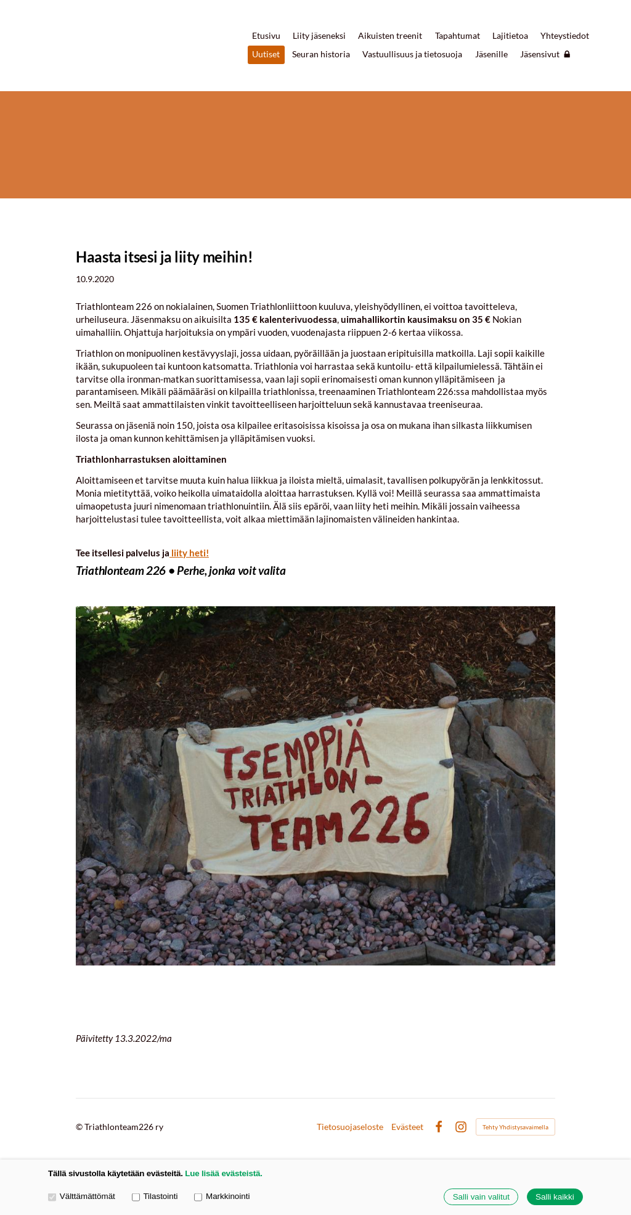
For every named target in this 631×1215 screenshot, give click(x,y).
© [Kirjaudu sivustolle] (80, 1126)
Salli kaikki (554, 1196)
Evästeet (407, 1127)
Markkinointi (222, 1196)
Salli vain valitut (481, 1196)
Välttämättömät (81, 1196)
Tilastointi (155, 1196)
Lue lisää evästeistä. (223, 1173)
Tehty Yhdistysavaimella (515, 1127)
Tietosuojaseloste (350, 1127)
